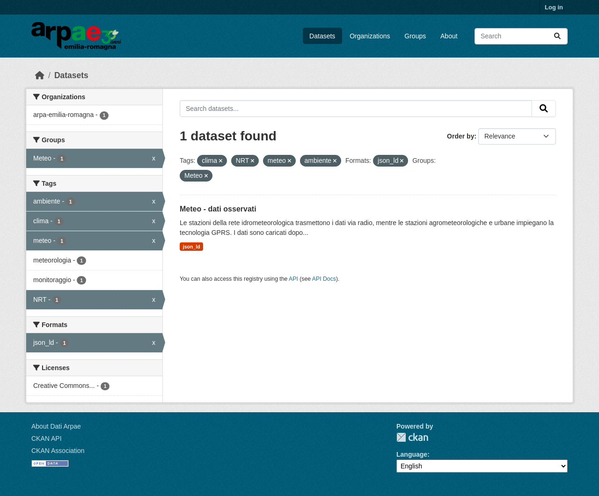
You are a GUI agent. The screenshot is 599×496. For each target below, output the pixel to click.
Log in (554, 7)
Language (411, 454)
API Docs (324, 279)
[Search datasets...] (521, 36)
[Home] (39, 75)
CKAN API (46, 438)
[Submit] (557, 36)
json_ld (191, 246)
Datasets (322, 36)
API (293, 279)
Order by (460, 136)
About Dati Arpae (56, 426)
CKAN (412, 437)
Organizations (370, 36)
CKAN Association (58, 450)
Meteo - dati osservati (218, 209)
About (449, 36)
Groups (415, 36)
